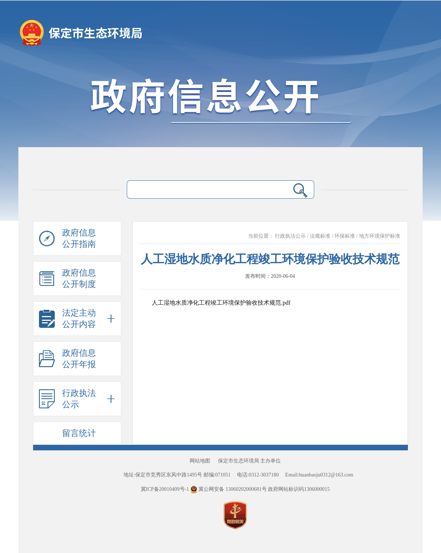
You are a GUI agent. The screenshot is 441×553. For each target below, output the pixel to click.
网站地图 (200, 461)
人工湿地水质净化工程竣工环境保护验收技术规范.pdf (221, 302)
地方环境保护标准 (379, 236)
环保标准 (344, 236)
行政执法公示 (290, 236)
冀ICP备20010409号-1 (165, 489)
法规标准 (320, 236)
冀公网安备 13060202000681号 (229, 489)
